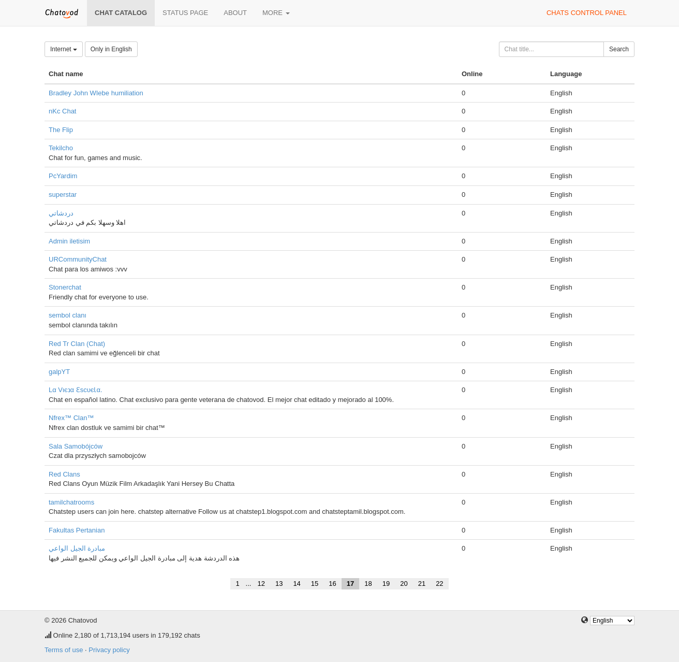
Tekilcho (61, 148)
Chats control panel (587, 13)
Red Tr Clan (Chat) (77, 344)
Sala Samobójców (75, 446)
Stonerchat (65, 287)
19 (386, 583)
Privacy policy (108, 650)
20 (403, 583)
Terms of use (64, 650)
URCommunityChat (78, 259)
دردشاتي (61, 213)
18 (368, 583)
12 (260, 583)
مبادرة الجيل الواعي (77, 548)
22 (439, 583)
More (276, 13)
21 (421, 583)
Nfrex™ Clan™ (71, 418)
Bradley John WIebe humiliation (96, 93)
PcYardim (63, 176)
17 (350, 583)
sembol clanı (67, 315)
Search (619, 49)
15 (314, 583)
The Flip (61, 130)
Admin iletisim (69, 241)
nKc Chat (62, 111)
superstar (63, 194)
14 (296, 583)
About (235, 13)
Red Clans (64, 474)
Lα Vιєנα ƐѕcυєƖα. (75, 390)
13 (279, 583)
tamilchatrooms (71, 502)
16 (332, 583)
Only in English (111, 49)
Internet (63, 49)
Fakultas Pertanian (77, 530)
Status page (185, 13)
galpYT (59, 372)
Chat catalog (121, 13)
